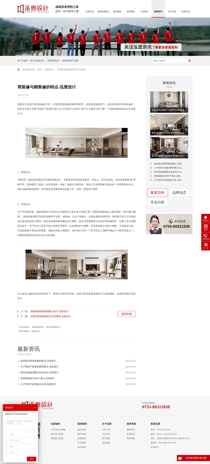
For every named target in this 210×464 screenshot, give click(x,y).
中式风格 (82, 443)
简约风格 (82, 434)
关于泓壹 (172, 12)
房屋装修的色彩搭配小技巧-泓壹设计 (49, 311)
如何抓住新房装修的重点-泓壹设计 (38, 361)
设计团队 (106, 438)
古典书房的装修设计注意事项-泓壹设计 (50, 316)
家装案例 (117, 12)
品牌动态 (179, 192)
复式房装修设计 (37, 60)
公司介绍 (106, 430)
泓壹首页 (90, 12)
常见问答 (157, 202)
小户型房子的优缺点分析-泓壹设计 (38, 384)
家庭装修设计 (103, 12)
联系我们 (131, 434)
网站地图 (131, 438)
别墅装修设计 (53, 60)
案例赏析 (82, 424)
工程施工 (144, 12)
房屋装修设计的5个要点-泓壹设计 (37, 378)
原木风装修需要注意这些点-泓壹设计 (39, 372)
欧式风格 (82, 447)
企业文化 (106, 434)
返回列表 (126, 313)
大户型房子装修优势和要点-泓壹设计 (39, 366)
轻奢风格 (82, 438)
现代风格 (82, 430)
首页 (39, 69)
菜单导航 (131, 424)
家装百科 (157, 192)
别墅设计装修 (57, 438)
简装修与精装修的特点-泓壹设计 (71, 69)
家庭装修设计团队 (70, 60)
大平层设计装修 (58, 430)
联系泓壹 (186, 12)
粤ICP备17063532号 (167, 443)
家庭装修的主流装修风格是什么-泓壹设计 (169, 133)
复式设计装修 (57, 434)
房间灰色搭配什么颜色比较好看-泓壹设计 (169, 110)
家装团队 (131, 12)
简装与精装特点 (53, 327)
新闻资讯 (158, 12)
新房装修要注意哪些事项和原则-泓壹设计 (169, 155)
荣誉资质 (106, 443)
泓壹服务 (55, 424)
